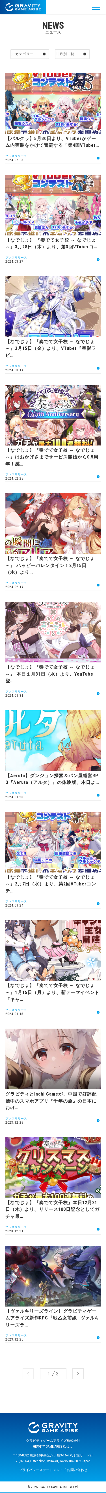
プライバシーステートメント (41, 1470)
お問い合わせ (77, 1470)
